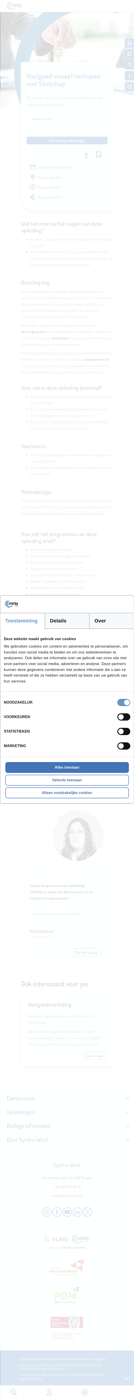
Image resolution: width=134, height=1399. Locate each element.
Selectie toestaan (67, 780)
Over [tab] (100, 621)
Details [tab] (58, 621)
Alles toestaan (67, 767)
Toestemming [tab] (21, 621)
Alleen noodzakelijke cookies (67, 793)
